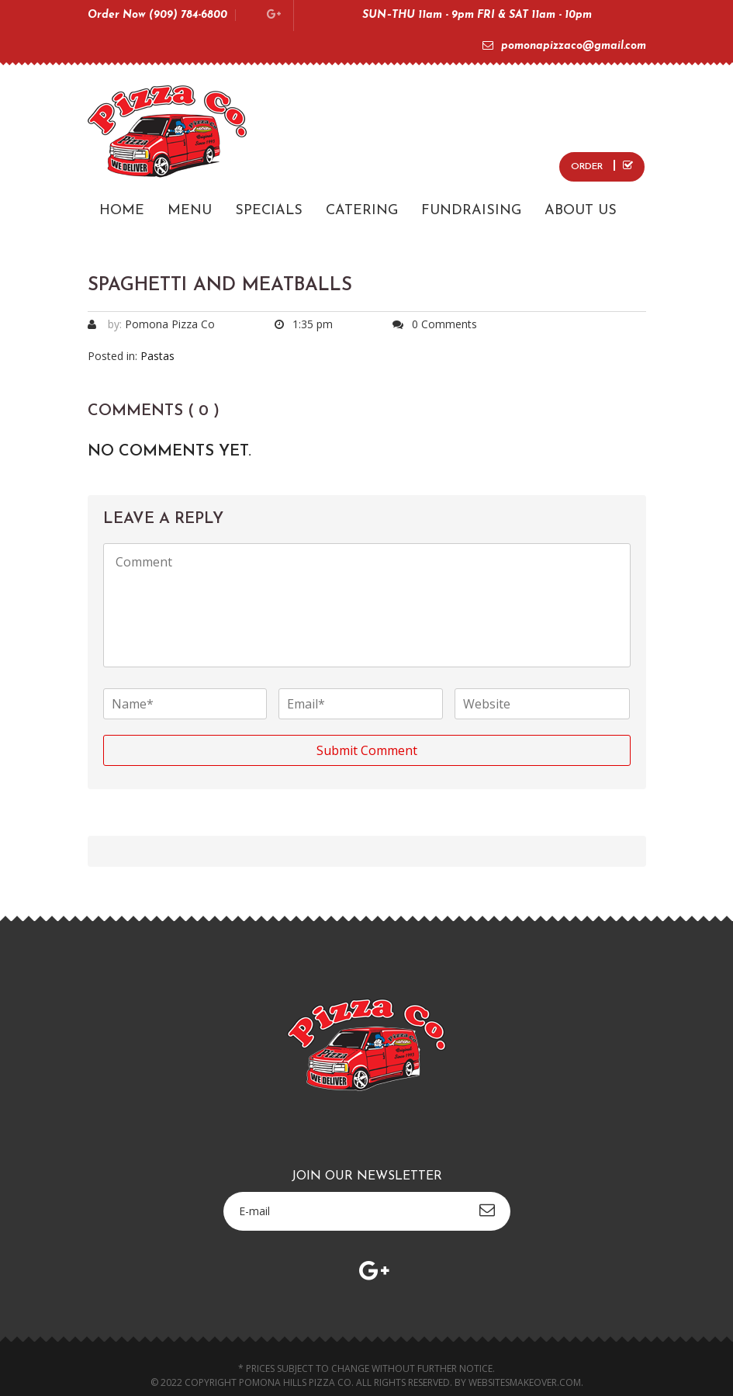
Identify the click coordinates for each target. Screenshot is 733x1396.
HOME (121, 210)
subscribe (487, 1210)
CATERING (362, 210)
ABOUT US (581, 210)
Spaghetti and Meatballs (220, 285)
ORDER (602, 165)
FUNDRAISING (471, 210)
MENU (190, 210)
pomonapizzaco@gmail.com (564, 46)
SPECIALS (269, 210)
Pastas (157, 355)
